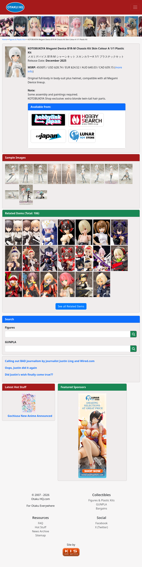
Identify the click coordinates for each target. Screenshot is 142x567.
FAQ (40, 523)
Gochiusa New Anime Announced (30, 416)
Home (4, 39)
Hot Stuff (40, 527)
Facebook (101, 523)
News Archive (40, 531)
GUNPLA (10, 342)
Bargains (101, 508)
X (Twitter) (101, 527)
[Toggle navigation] (135, 7)
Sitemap (40, 535)
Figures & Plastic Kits (17, 39)
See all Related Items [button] (71, 306)
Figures (10, 327)
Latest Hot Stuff (15, 387)
